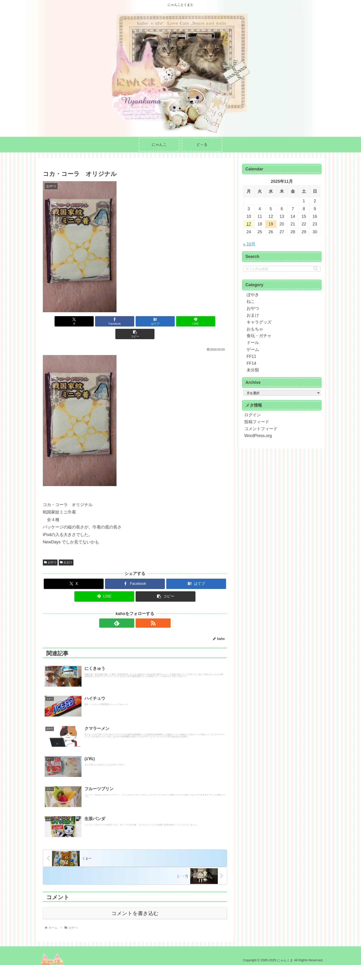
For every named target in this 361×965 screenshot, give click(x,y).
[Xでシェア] (73, 321)
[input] (281, 268)
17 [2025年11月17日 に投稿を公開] (248, 224)
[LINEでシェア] (165, 321)
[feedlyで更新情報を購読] (129, 610)
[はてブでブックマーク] (135, 321)
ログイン (252, 415)
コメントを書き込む (135, 911)
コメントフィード (260, 428)
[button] (197, 321)
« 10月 (249, 244)
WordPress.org (258, 435)
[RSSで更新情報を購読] (140, 610)
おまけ (66, 549)
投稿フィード (256, 422)
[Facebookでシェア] (104, 321)
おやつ (50, 549)
